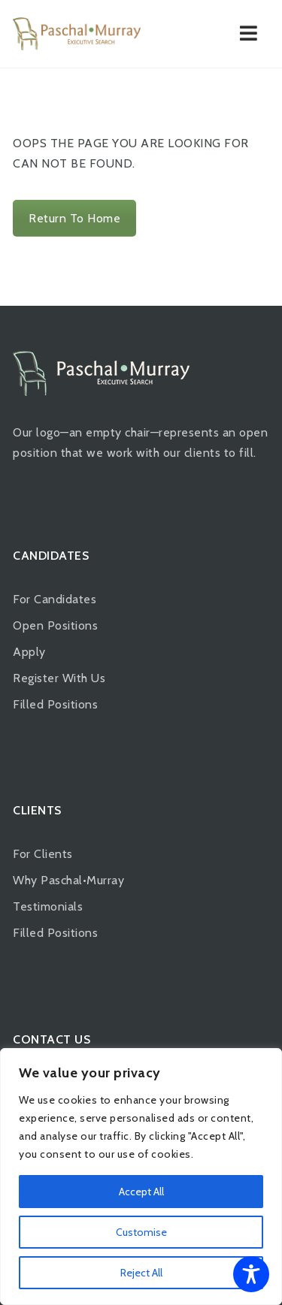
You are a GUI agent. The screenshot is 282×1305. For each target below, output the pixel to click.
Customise (141, 1232)
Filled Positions (55, 704)
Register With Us (59, 678)
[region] (141, 1176)
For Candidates (54, 599)
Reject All (141, 1272)
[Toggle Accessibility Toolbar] (251, 1274)
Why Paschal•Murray (68, 880)
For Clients (43, 854)
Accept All (141, 1191)
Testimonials (48, 906)
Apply (29, 652)
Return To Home (74, 218)
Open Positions (55, 625)
